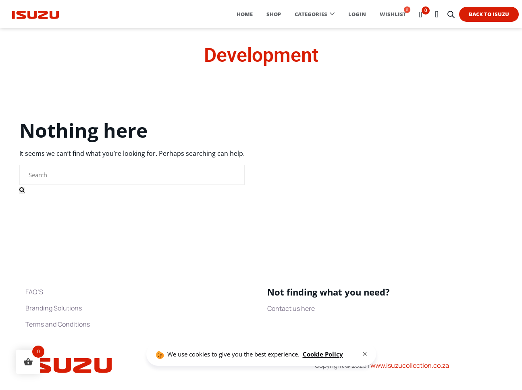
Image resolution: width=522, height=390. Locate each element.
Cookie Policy (323, 354)
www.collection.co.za (409, 365)
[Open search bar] (451, 14)
